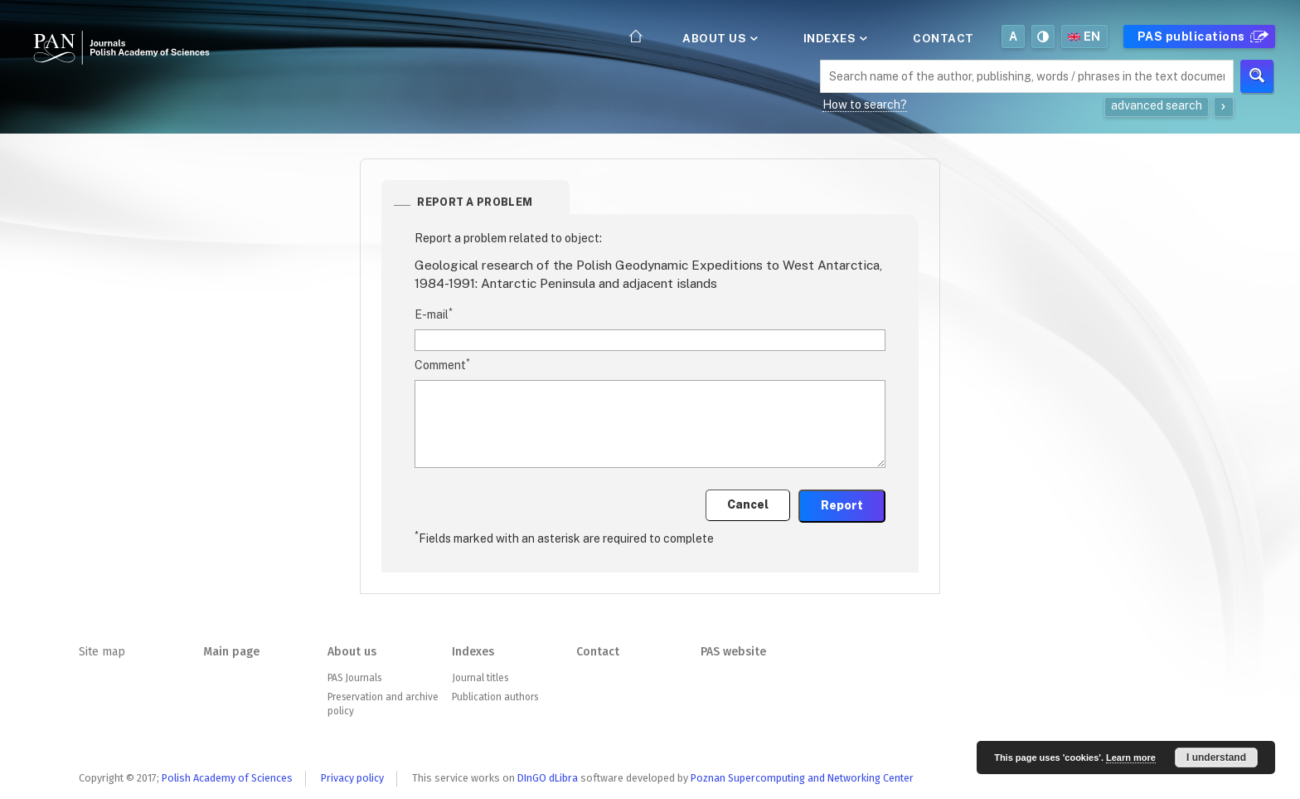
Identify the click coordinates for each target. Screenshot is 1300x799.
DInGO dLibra (547, 778)
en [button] (1084, 36)
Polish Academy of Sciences (227, 778)
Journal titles (480, 678)
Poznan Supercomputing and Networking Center (802, 778)
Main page (231, 652)
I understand (1216, 757)
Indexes (834, 38)
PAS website (733, 652)
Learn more (1131, 757)
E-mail (434, 313)
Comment (442, 364)
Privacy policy (352, 778)
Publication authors (495, 697)
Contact (943, 38)
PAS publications (1201, 36)
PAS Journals (354, 678)
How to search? (864, 104)
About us (718, 38)
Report (842, 505)
